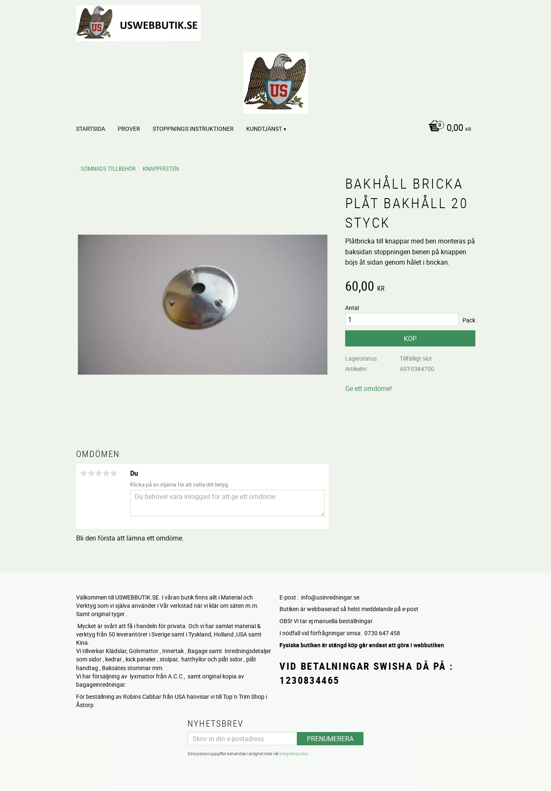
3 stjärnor (99, 473)
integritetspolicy (293, 754)
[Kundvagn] (447, 128)
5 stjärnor (114, 473)
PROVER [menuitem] (129, 129)
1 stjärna (84, 473)
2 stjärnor (91, 473)
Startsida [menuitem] (90, 129)
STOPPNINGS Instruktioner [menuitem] (193, 129)
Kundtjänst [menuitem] (264, 129)
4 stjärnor (106, 473)
